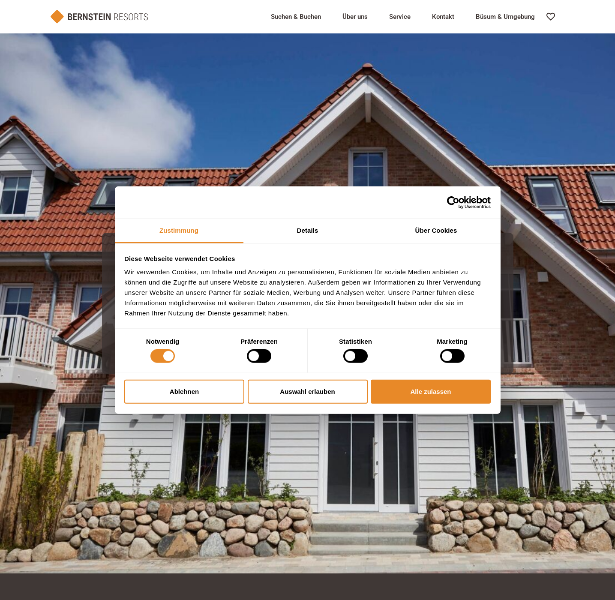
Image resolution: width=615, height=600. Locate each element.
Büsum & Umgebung (505, 17)
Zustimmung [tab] (178, 230)
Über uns (355, 17)
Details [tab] (307, 230)
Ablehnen (184, 391)
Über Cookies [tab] (436, 230)
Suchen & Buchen (296, 17)
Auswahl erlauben (307, 391)
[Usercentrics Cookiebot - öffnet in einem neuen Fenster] (453, 202)
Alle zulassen (430, 391)
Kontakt (443, 17)
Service (400, 17)
